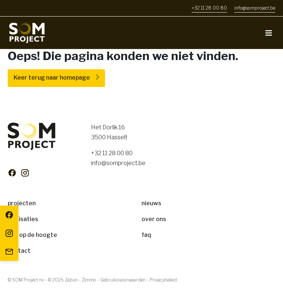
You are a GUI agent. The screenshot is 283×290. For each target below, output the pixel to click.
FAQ (146, 234)
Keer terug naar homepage (52, 77)
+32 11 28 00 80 (112, 153)
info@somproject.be (118, 163)
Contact (19, 250)
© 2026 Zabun (63, 280)
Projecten (22, 203)
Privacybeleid (163, 280)
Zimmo (89, 280)
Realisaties (23, 219)
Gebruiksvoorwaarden (123, 280)
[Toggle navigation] (269, 33)
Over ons (154, 219)
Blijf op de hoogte (32, 234)
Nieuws (151, 203)
